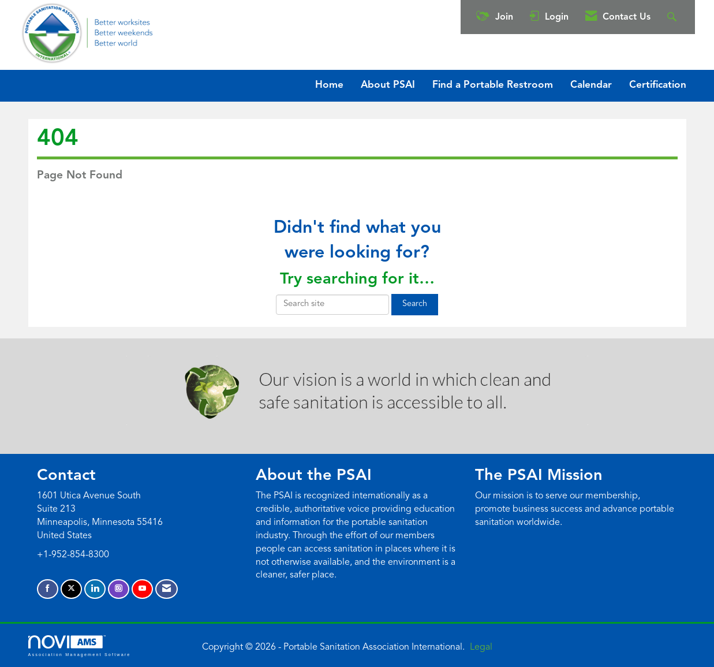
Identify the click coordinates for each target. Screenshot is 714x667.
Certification (657, 85)
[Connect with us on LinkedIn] (95, 589)
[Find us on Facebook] (47, 589)
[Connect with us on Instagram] (118, 589)
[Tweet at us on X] (71, 589)
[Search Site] (673, 17)
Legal (481, 647)
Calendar (591, 85)
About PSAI (388, 85)
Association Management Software (79, 646)
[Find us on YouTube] (142, 589)
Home (329, 85)
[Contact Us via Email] (166, 589)
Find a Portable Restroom (492, 85)
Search (414, 304)
